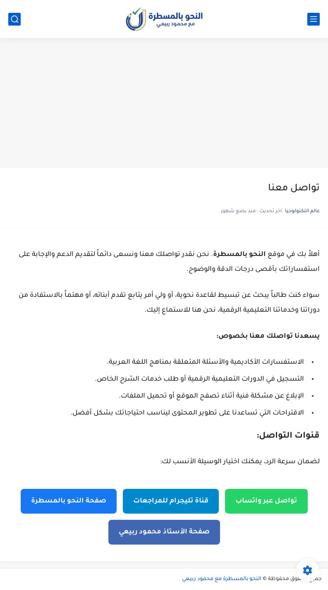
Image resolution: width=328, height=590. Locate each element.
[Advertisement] (164, 104)
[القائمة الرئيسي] (313, 19)
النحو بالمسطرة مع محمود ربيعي (221, 579)
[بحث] (14, 19)
